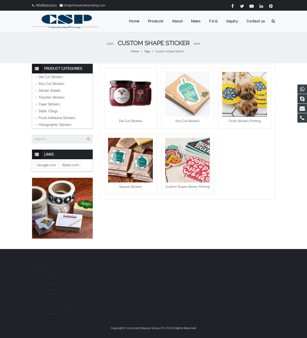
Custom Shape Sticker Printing (187, 187)
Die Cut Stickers (130, 121)
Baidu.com (70, 165)
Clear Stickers (49, 104)
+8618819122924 (46, 5)
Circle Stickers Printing (244, 121)
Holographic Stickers (55, 125)
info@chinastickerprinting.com (84, 5)
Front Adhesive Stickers (57, 118)
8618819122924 (171, 273)
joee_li (165, 292)
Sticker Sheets (50, 91)
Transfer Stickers (52, 97)
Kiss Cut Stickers (187, 121)
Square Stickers (130, 187)
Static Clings (48, 111)
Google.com (46, 165)
